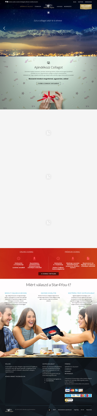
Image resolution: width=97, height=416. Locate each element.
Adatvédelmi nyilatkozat (65, 409)
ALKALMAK (59, 6)
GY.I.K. (82, 409)
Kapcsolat (89, 409)
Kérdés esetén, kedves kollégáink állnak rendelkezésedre (23, 2)
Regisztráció (86, 7)
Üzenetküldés (50, 381)
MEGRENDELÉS (67, 6)
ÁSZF (54, 409)
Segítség (76, 409)
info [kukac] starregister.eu (53, 379)
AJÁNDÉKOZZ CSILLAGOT (26, 6)
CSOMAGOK (38, 6)
